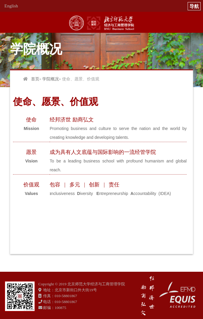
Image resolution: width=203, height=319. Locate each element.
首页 (35, 79)
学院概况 (50, 79)
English (11, 6)
